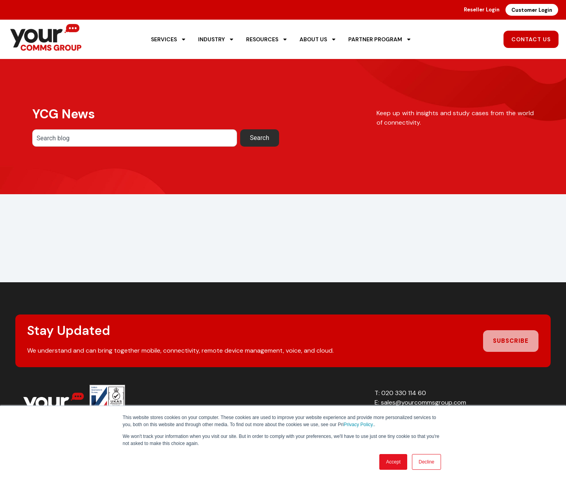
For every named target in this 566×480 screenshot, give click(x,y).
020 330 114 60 (403, 393)
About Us (318, 39)
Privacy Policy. (359, 424)
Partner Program (380, 39)
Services (168, 39)
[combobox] (134, 138)
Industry (216, 39)
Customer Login (531, 10)
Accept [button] (393, 462)
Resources (267, 39)
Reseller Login (482, 9)
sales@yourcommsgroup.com (423, 402)
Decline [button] (426, 462)
